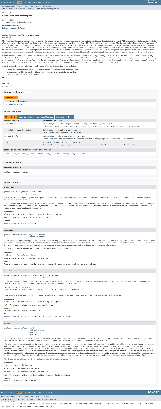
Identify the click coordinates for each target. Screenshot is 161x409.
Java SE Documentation (53, 403)
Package (12, 2)
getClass (30, 154)
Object (12, 37)
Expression (26, 130)
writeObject (48, 142)
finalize (21, 154)
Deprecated (36, 2)
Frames (27, 6)
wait (72, 154)
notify (47, 154)
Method (30, 9)
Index (45, 2)
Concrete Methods (64, 117)
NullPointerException (13, 223)
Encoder (105, 124)
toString (65, 154)
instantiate (48, 130)
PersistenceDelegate (13, 104)
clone (6, 154)
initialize (47, 124)
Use (24, 2)
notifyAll (56, 154)
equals (13, 154)
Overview (4, 2)
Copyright (4, 406)
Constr (22, 9)
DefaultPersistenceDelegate (13, 28)
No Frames (35, 6)
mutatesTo (47, 136)
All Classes (47, 6)
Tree (29, 2)
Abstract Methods (45, 117)
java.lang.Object (8, 20)
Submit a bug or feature (9, 401)
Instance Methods (26, 117)
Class (55, 124)
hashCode (39, 154)
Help (50, 2)
